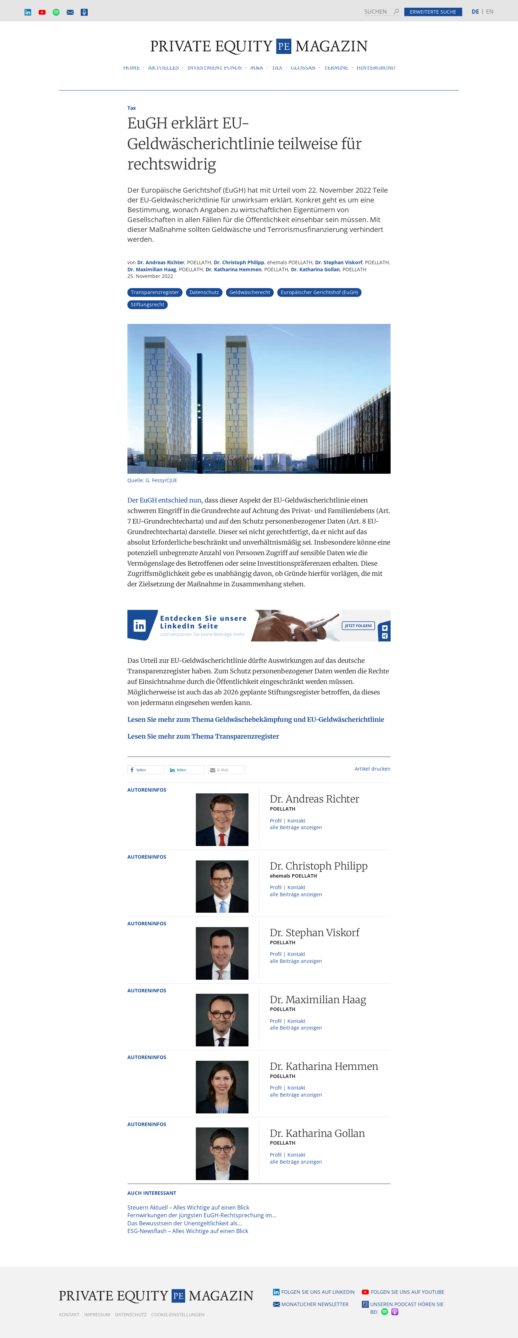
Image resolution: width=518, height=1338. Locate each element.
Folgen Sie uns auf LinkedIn (318, 1292)
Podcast (84, 12)
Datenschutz (204, 292)
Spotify (56, 12)
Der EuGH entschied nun (164, 500)
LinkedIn (28, 12)
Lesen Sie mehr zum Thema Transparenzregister (203, 736)
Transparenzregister (155, 292)
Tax (131, 108)
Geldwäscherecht (250, 292)
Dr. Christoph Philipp (239, 262)
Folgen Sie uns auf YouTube (407, 1292)
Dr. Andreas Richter (160, 262)
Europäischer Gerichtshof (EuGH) (319, 292)
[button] (145, 769)
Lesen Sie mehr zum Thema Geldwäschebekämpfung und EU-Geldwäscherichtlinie (255, 719)
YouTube (42, 12)
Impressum (97, 1314)
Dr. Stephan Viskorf (338, 262)
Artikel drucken (373, 768)
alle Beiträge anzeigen (296, 827)
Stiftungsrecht (147, 304)
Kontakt (69, 1314)
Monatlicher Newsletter (70, 12)
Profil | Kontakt (287, 820)
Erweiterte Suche (433, 11)
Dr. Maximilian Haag (151, 269)
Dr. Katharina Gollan (315, 269)
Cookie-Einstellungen (178, 1314)
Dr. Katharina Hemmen (233, 269)
